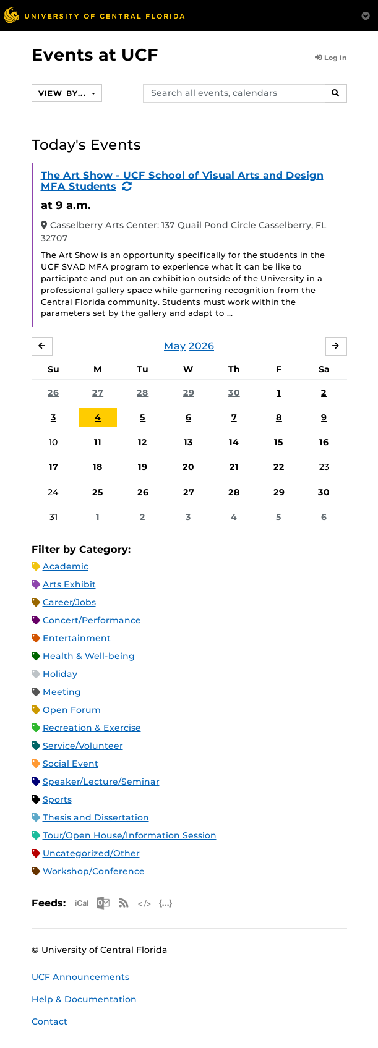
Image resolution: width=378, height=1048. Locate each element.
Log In (331, 57)
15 (278, 442)
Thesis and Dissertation (96, 817)
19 (142, 466)
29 (188, 392)
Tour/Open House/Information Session (130, 835)
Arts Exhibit (69, 584)
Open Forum (72, 709)
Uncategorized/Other (91, 853)
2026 (201, 346)
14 (234, 442)
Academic (65, 566)
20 (188, 466)
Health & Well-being (89, 656)
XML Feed (144, 903)
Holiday (60, 673)
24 (53, 492)
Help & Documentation (84, 999)
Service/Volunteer (83, 745)
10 (53, 442)
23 (324, 466)
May (175, 346)
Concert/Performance (92, 620)
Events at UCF (95, 55)
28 (142, 392)
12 (142, 442)
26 (53, 392)
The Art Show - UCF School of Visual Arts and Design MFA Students (182, 180)
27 (97, 392)
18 (98, 466)
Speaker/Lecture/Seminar (101, 781)
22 (279, 466)
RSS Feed (123, 903)
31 (53, 516)
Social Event (70, 763)
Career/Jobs (69, 602)
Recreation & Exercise (92, 727)
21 (234, 466)
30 (234, 392)
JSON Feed (165, 903)
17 (53, 466)
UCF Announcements (80, 976)
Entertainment (77, 638)
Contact (49, 1021)
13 (188, 442)
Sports (57, 799)
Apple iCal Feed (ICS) (81, 903)
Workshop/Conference (94, 871)
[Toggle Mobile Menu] (365, 14)
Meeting (62, 691)
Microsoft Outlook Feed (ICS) (102, 903)
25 (97, 492)
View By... (63, 93)
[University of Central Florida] (94, 15)
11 (97, 442)
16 (324, 442)
